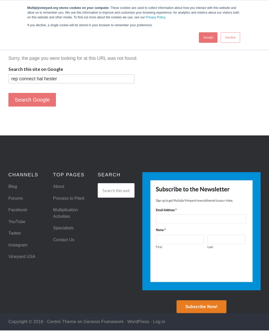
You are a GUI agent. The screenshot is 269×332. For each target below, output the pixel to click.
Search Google (32, 100)
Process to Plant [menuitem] (70, 198)
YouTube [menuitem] (17, 223)
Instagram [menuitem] (18, 247)
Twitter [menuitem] (15, 235)
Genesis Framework (103, 323)
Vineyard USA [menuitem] (22, 259)
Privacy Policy (155, 17)
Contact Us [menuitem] (64, 242)
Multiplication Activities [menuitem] (66, 214)
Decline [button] (230, 37)
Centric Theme (61, 323)
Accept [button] (208, 37)
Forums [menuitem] (16, 198)
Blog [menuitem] (13, 186)
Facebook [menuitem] (18, 211)
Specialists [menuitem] (64, 230)
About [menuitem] (59, 186)
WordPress (138, 323)
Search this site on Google (35, 69)
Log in (159, 323)
